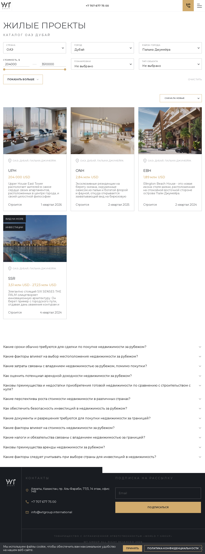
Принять (132, 548)
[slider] (4, 69)
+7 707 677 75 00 (97, 5)
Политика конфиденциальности (173, 548)
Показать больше (23, 79)
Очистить (195, 79)
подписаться (158, 507)
